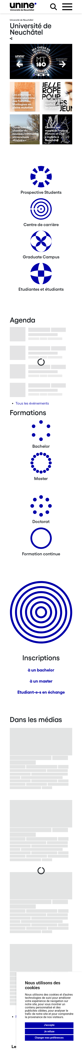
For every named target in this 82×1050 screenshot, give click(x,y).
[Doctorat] (41, 507)
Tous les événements (32, 403)
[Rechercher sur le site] (53, 6)
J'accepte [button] (49, 1025)
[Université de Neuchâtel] (23, 7)
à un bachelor (41, 670)
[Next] (62, 64)
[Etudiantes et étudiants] (41, 275)
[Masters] (41, 464)
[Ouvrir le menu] (67, 6)
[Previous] (19, 64)
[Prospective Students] (41, 178)
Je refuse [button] (49, 1031)
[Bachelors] (41, 432)
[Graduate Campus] (41, 242)
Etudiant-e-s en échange (41, 692)
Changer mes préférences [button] (49, 1037)
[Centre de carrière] (41, 210)
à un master (41, 681)
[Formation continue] (41, 539)
